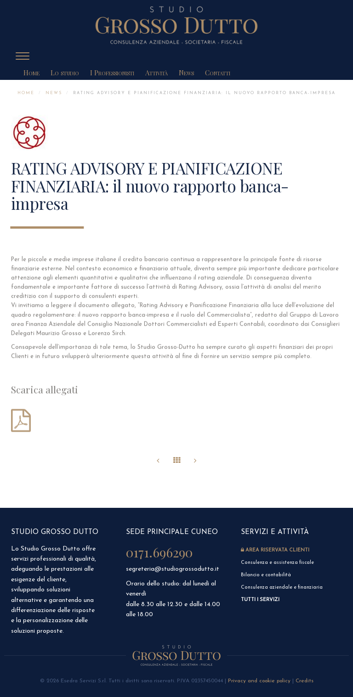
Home (31, 72)
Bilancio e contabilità (266, 575)
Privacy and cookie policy (259, 681)
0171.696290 (159, 552)
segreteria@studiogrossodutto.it (172, 569)
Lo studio (65, 72)
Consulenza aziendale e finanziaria (282, 587)
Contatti (217, 72)
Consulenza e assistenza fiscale (278, 562)
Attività (156, 72)
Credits (304, 681)
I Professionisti (112, 72)
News (186, 72)
